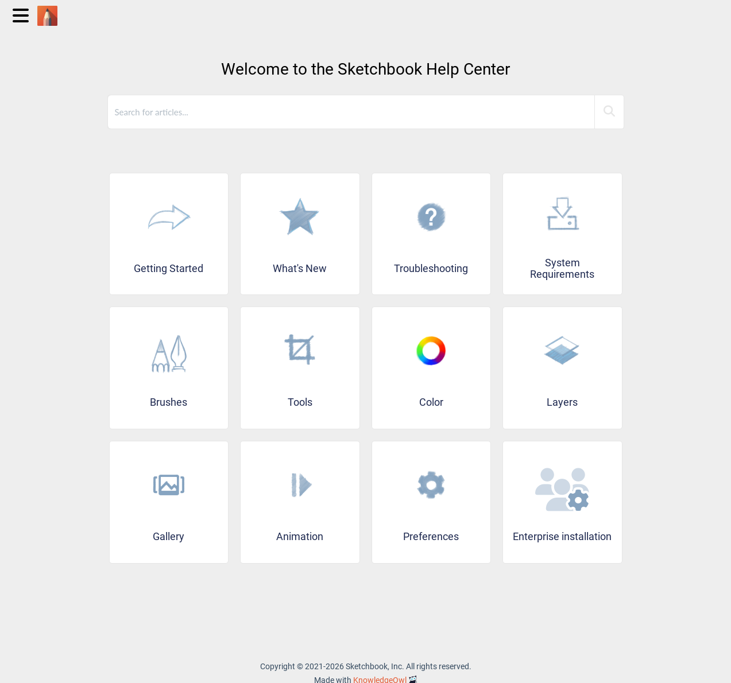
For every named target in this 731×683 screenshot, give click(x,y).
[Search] (609, 112)
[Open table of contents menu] (23, 14)
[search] (352, 112)
